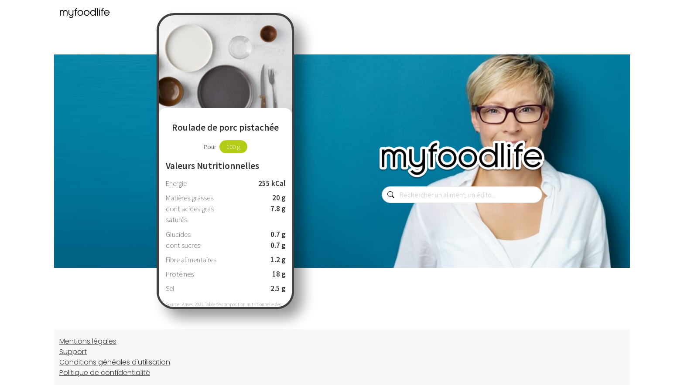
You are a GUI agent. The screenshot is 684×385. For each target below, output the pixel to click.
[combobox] (462, 194)
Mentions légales (87, 341)
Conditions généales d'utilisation (114, 362)
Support (73, 352)
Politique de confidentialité (104, 373)
